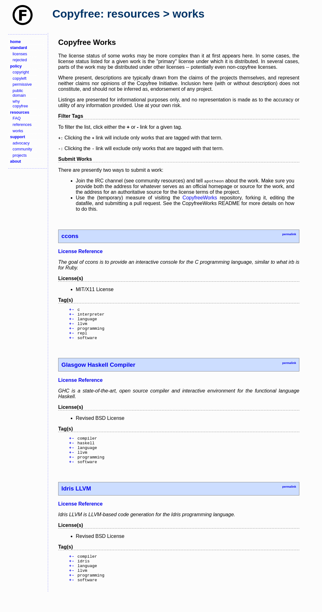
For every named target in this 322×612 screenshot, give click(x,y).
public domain (19, 93)
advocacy (21, 143)
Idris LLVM (76, 500)
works (18, 130)
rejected (20, 59)
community (22, 149)
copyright (21, 72)
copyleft (19, 78)
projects (20, 155)
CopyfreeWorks (199, 197)
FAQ (17, 118)
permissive (22, 84)
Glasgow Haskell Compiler (98, 371)
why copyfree (20, 103)
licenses (20, 53)
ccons (69, 236)
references (22, 124)
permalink (289, 234)
